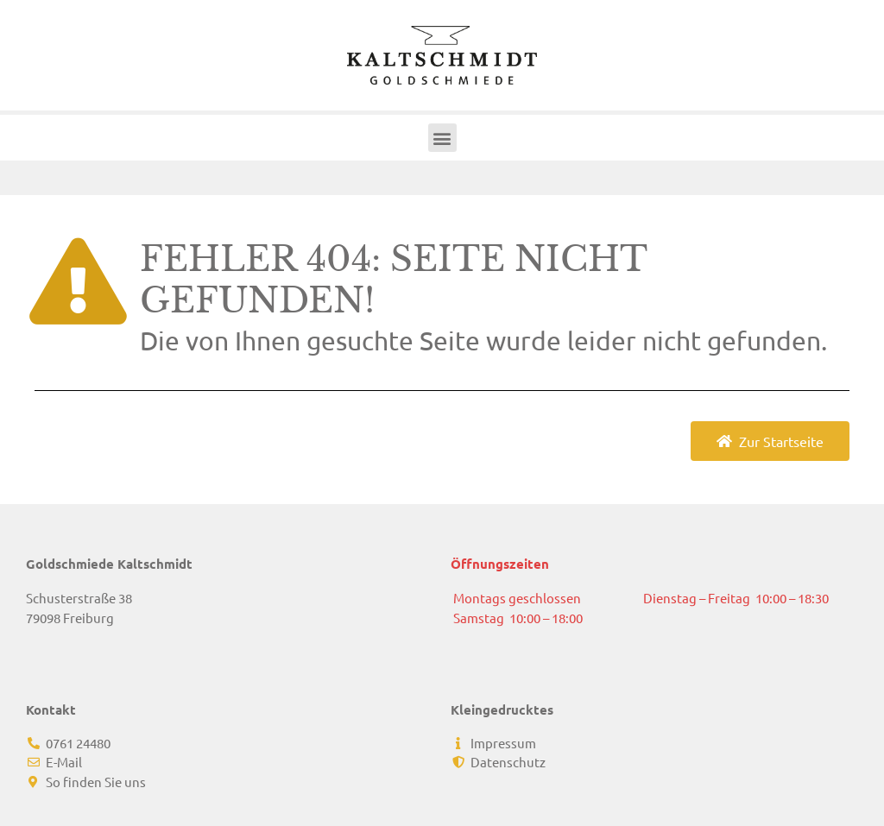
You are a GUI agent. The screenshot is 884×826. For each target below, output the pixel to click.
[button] (442, 137)
